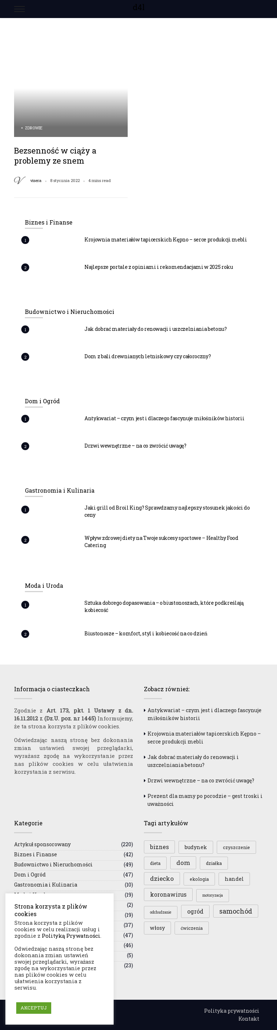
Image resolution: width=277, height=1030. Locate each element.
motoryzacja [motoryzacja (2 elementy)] (212, 895)
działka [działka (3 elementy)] (214, 863)
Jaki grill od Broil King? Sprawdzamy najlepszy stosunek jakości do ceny (167, 511)
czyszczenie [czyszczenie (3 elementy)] (236, 847)
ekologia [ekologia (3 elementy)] (199, 879)
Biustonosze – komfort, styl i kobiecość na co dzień (145, 633)
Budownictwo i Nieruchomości (53, 864)
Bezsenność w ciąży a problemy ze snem (55, 155)
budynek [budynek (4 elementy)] (196, 847)
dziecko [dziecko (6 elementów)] (162, 878)
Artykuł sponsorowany (42, 844)
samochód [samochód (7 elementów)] (235, 911)
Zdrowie (34, 127)
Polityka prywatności (231, 1010)
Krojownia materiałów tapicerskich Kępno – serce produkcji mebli (165, 239)
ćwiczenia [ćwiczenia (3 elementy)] (192, 928)
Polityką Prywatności (71, 935)
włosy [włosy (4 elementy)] (157, 927)
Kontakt (248, 1018)
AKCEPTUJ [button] (34, 1007)
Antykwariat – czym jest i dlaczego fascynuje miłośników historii (164, 418)
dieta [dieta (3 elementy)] (155, 863)
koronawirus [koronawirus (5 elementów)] (168, 894)
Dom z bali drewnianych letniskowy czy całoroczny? (147, 356)
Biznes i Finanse (35, 854)
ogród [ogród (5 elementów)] (195, 911)
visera (35, 180)
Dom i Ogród (30, 874)
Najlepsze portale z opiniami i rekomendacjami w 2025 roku (158, 266)
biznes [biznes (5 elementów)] (159, 847)
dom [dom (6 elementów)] (183, 862)
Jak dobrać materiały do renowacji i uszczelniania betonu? (155, 328)
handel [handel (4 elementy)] (234, 878)
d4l (139, 7)
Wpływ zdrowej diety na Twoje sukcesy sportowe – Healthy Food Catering (161, 541)
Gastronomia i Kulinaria (45, 884)
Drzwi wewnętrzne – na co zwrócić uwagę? (135, 445)
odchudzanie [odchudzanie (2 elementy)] (160, 912)
